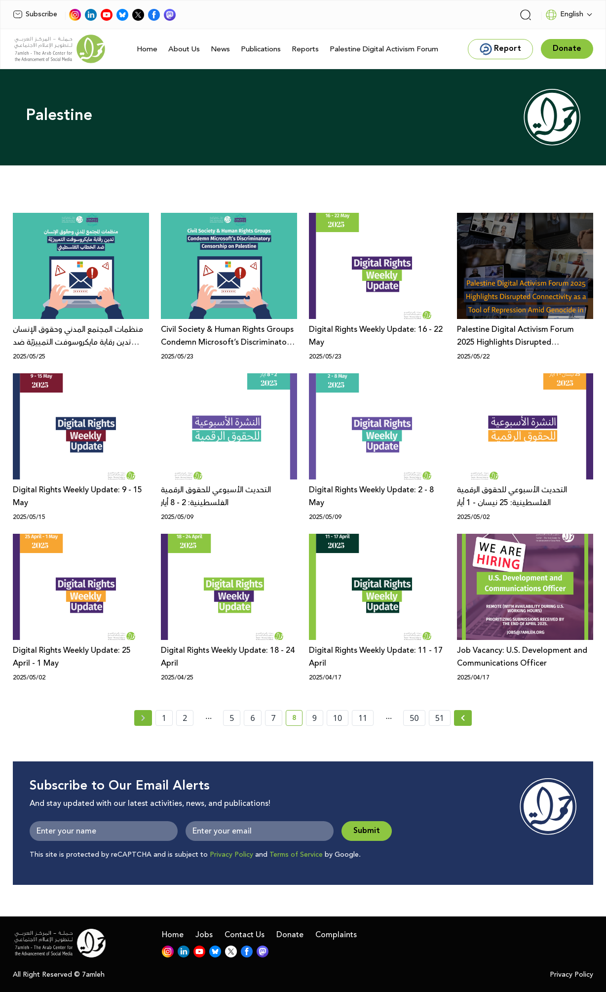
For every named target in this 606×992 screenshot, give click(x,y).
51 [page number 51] (439, 718)
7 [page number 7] (273, 718)
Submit (366, 831)
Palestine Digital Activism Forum (384, 49)
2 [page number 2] (185, 718)
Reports (305, 49)
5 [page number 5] (231, 718)
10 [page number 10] (337, 718)
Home (147, 49)
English (564, 15)
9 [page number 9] (314, 718)
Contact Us (245, 935)
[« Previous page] (143, 718)
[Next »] (463, 718)
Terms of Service (296, 854)
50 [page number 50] (414, 718)
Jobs (204, 935)
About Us (184, 49)
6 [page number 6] (252, 718)
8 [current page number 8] (297, 719)
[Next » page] (463, 718)
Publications (261, 49)
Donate (289, 935)
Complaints (336, 935)
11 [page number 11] (362, 718)
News (220, 49)
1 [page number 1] (164, 718)
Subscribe (35, 14)
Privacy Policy (231, 854)
